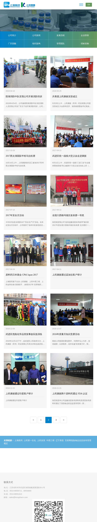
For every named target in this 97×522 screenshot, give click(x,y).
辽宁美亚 (60, 444)
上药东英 (41, 444)
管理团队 (61, 43)
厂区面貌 (12, 43)
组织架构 (36, 43)
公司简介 (12, 35)
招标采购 (85, 43)
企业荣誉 (85, 35)
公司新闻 (36, 35)
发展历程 (61, 35)
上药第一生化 (30, 444)
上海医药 (19, 444)
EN (89, 5)
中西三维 (50, 444)
